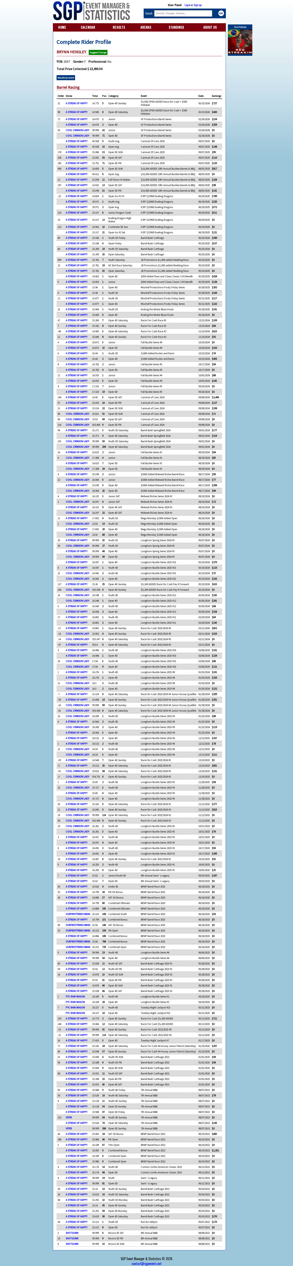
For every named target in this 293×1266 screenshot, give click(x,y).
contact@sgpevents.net (147, 1263)
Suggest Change (98, 52)
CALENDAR (88, 27)
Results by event (66, 77)
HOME (62, 27)
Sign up (198, 5)
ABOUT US (210, 27)
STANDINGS (176, 27)
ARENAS (145, 27)
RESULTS (119, 27)
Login (187, 5)
